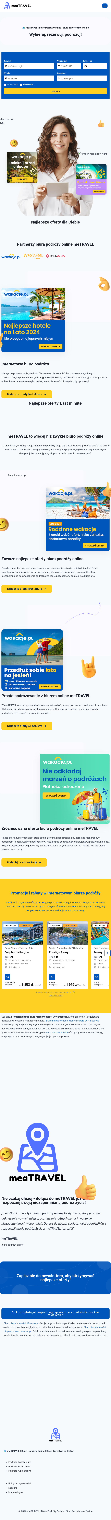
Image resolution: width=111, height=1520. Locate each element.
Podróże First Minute (19, 1466)
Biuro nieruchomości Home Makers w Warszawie (72, 1020)
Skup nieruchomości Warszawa (21, 1323)
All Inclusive (12, 85)
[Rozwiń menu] (105, 5)
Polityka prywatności (19, 1483)
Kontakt (12, 1487)
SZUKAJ (55, 91)
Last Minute (28, 85)
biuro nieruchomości (56, 1032)
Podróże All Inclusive (19, 1470)
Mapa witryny (15, 1492)
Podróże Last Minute (19, 1462)
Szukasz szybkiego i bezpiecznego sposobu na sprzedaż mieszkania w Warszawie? (55, 1313)
